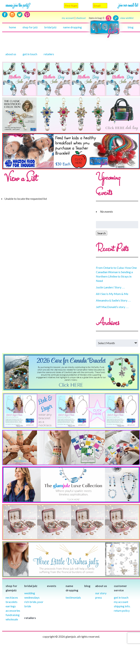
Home (12, 27)
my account (68, 18)
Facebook (5, 14)
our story (100, 593)
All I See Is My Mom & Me (112, 293)
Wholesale (12, 619)
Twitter (19, 14)
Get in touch (30, 54)
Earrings (11, 606)
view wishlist (126, 18)
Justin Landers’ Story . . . (110, 287)
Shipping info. (122, 606)
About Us (10, 54)
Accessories (13, 610)
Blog (130, 27)
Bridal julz (50, 27)
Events (51, 586)
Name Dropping (72, 27)
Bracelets (11, 602)
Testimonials (73, 597)
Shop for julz (30, 27)
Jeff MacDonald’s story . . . (112, 307)
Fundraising (13, 615)
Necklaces (12, 597)
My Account (121, 602)
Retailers (49, 54)
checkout (90, 18)
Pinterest (27, 14)
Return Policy (122, 610)
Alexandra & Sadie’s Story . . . (113, 300)
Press (98, 597)
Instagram (12, 14)
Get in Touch (121, 597)
